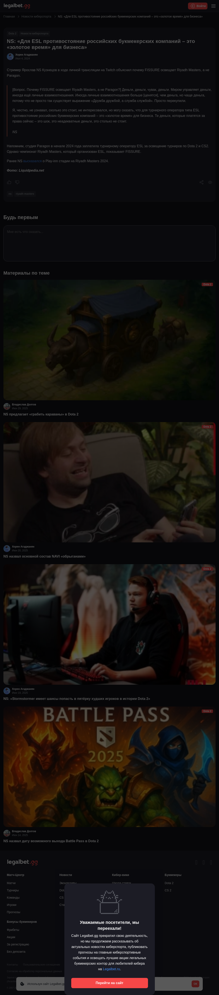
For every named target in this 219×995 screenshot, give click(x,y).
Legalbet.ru (111, 969)
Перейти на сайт (109, 983)
